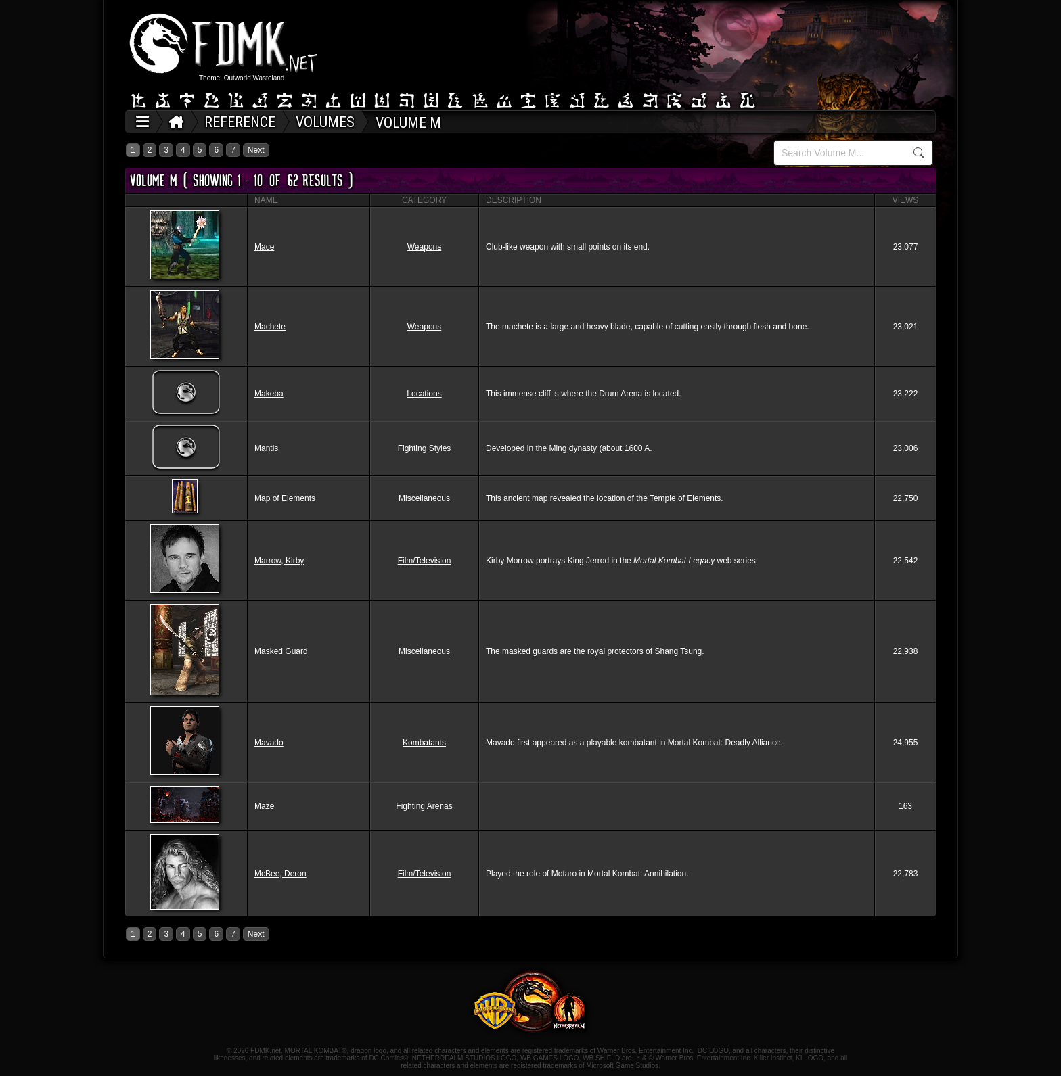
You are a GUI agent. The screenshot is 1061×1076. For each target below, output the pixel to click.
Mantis (266, 448)
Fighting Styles (424, 448)
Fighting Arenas (424, 806)
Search (918, 153)
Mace (264, 247)
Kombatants (424, 742)
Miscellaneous (424, 498)
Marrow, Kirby (279, 560)
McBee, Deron (280, 874)
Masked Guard (281, 651)
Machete (270, 326)
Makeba (269, 393)
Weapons (424, 247)
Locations (424, 393)
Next (256, 150)
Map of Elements (284, 498)
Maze (264, 806)
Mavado (269, 742)
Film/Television (424, 560)
